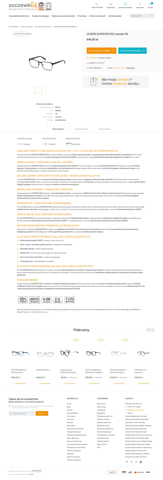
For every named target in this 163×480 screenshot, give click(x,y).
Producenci (71, 416)
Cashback (94, 58)
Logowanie (101, 410)
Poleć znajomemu (94, 68)
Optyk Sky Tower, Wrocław (135, 422)
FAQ (98, 447)
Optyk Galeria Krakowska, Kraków (137, 444)
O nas (69, 404)
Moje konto (101, 404)
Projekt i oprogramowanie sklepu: (21, 474)
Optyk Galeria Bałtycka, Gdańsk (137, 454)
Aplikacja (70, 454)
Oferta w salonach (97, 16)
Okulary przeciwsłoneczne (63, 16)
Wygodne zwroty (103, 426)
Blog (68, 407)
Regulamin (101, 413)
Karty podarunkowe (74, 441)
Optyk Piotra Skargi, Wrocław (136, 432)
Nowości (70, 422)
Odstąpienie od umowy (106, 435)
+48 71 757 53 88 (133, 407)
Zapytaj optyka (103, 441)
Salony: (130, 413)
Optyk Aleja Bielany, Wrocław (136, 416)
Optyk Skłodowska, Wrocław (135, 429)
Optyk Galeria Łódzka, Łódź (135, 451)
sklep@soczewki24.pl (136, 410)
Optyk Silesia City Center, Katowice (138, 435)
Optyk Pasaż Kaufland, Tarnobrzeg (138, 447)
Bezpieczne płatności (105, 429)
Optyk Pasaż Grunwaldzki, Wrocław (138, 426)
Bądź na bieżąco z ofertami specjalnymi (26, 400)
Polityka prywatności (105, 416)
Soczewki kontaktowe (19, 16)
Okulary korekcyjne (40, 16)
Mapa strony (102, 444)
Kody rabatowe (103, 438)
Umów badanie (115, 16)
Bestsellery (71, 426)
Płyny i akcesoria (73, 438)
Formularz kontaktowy (133, 404)
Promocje (82, 16)
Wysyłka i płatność (104, 422)
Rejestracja (101, 407)
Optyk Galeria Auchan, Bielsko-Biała (138, 441)
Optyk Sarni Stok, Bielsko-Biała (137, 438)
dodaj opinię (130, 68)
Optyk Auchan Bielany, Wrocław (137, 419)
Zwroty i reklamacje (104, 432)
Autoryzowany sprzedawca (77, 444)
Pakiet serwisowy (73, 457)
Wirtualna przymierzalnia (76, 447)
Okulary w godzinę (74, 460)
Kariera (69, 410)
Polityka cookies (103, 419)
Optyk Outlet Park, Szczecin (136, 457)
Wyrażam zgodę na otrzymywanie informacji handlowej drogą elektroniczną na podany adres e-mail (32, 406)
